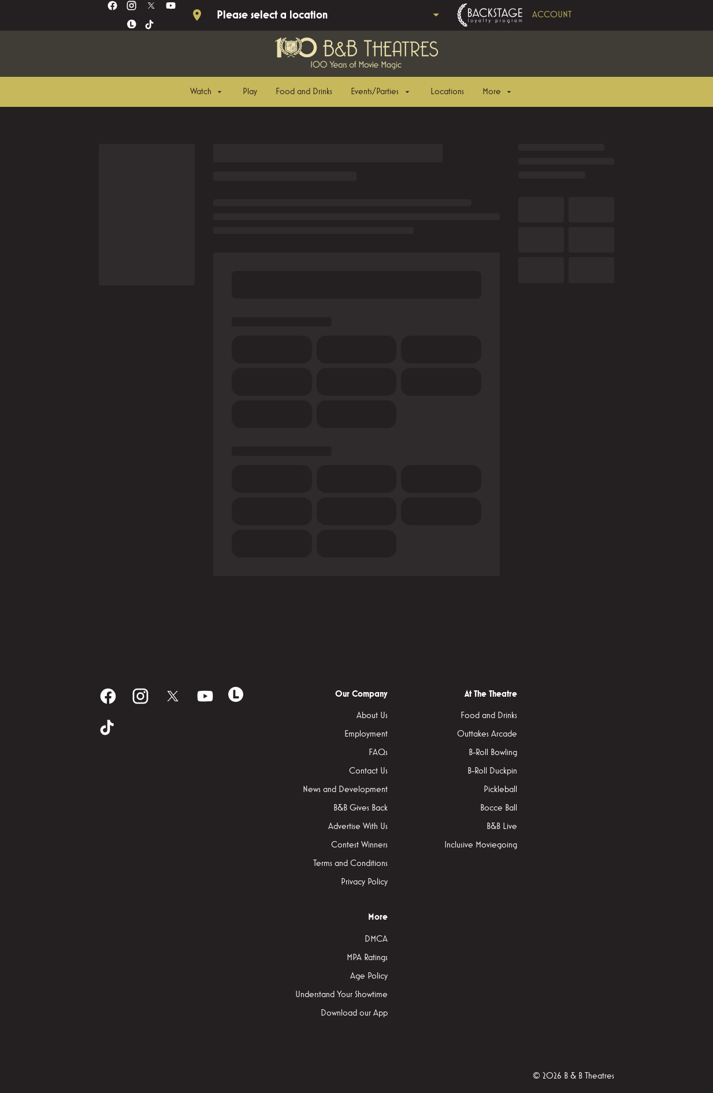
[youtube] (170, 5)
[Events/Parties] (381, 92)
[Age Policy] (369, 976)
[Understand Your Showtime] (341, 995)
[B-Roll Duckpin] (492, 771)
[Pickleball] (500, 789)
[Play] (250, 92)
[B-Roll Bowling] (493, 752)
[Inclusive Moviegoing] (480, 845)
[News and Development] (345, 789)
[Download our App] (354, 1013)
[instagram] (131, 5)
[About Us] (372, 716)
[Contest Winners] (359, 845)
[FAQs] (378, 752)
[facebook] (112, 5)
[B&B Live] (502, 826)
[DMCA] (376, 939)
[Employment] (366, 734)
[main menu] (352, 92)
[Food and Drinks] (304, 92)
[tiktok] (149, 25)
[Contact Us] (368, 771)
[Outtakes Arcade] (487, 734)
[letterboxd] (131, 24)
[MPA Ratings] (367, 958)
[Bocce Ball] (498, 808)
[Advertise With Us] (358, 826)
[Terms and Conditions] (350, 863)
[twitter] (151, 5)
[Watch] (207, 92)
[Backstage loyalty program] (530, 15)
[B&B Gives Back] (360, 808)
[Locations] (447, 92)
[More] (498, 92)
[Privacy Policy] (364, 882)
